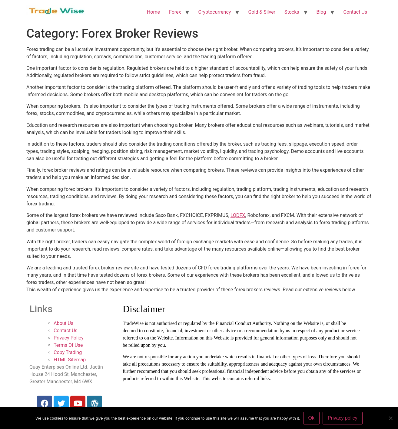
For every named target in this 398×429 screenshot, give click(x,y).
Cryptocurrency (214, 12)
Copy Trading (68, 352)
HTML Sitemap (70, 360)
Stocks (291, 12)
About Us (63, 323)
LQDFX (238, 215)
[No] (390, 418)
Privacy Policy (69, 338)
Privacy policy (342, 418)
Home (153, 12)
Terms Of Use (68, 345)
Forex (175, 12)
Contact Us (355, 12)
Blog (321, 12)
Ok (311, 418)
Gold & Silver (261, 12)
